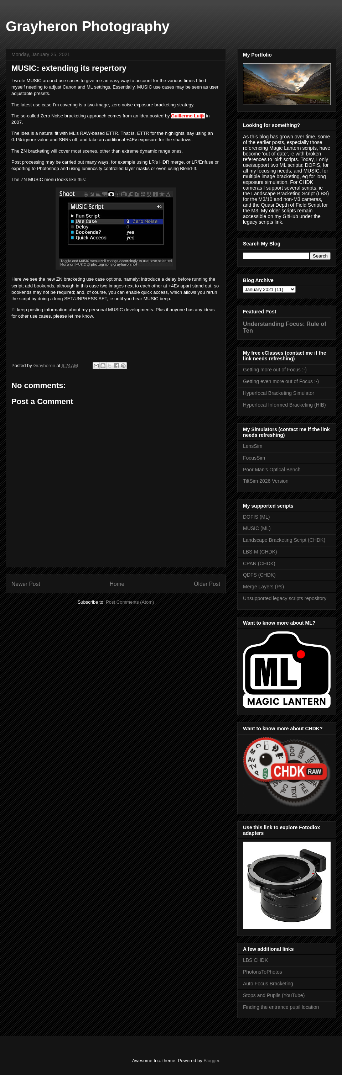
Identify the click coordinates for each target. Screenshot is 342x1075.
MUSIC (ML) (257, 528)
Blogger (211, 1060)
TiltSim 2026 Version (266, 481)
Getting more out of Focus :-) (275, 369)
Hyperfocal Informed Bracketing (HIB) (284, 405)
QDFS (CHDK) (259, 575)
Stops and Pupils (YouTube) (274, 995)
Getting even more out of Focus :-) (281, 381)
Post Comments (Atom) (130, 602)
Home (117, 584)
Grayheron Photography (88, 26)
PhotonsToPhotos (262, 972)
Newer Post (25, 584)
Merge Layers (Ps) (263, 586)
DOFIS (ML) (256, 517)
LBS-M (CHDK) (260, 552)
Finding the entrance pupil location (281, 1007)
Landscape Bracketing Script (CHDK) (284, 540)
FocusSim (254, 458)
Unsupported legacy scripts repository (284, 598)
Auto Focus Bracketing (268, 983)
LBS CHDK (255, 960)
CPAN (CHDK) (259, 563)
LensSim (252, 446)
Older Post (207, 584)
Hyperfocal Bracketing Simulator (278, 393)
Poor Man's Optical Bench (271, 469)
